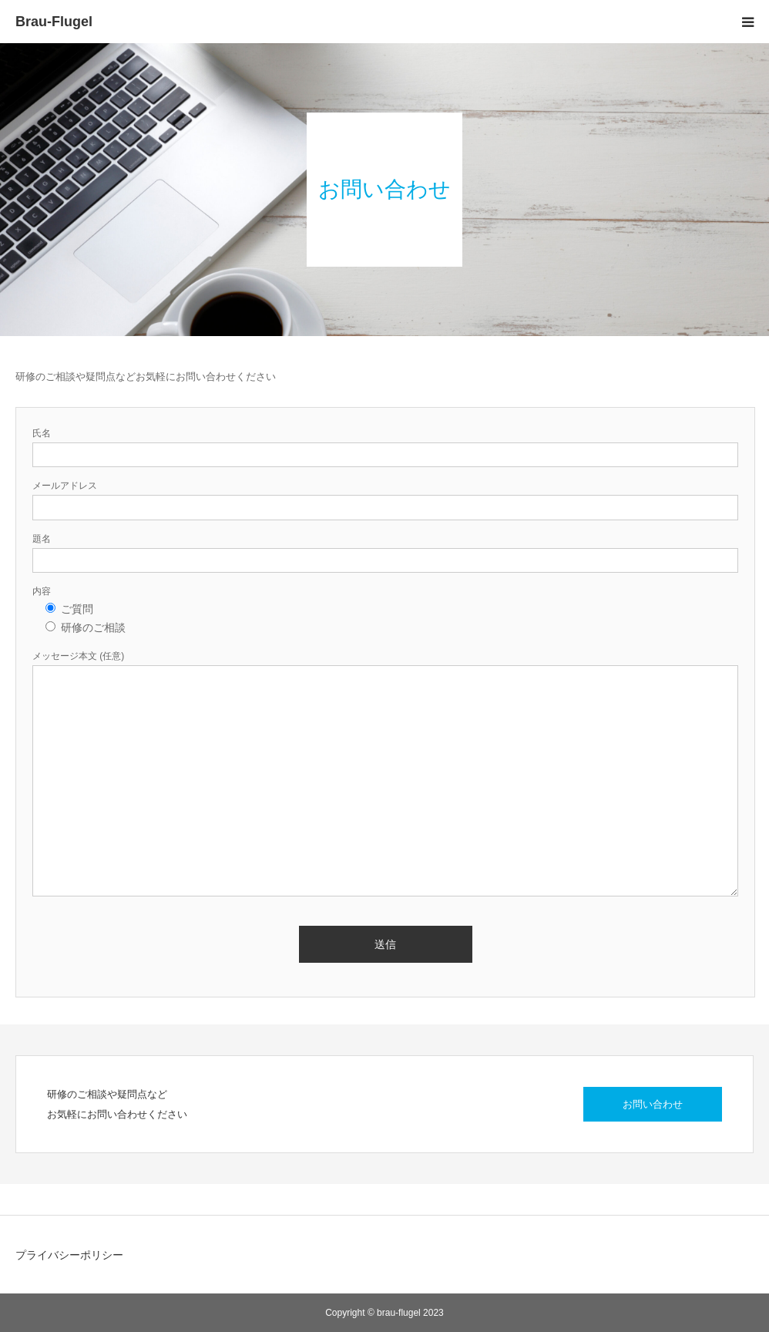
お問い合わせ (653, 1104)
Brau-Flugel (53, 22)
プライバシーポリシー (69, 1255)
